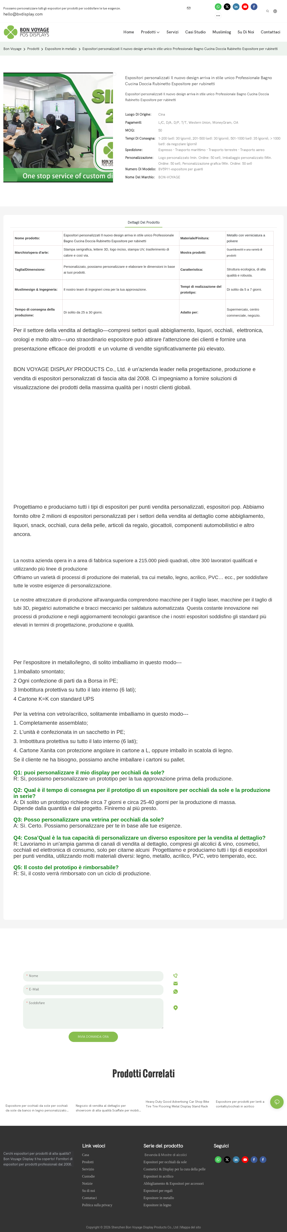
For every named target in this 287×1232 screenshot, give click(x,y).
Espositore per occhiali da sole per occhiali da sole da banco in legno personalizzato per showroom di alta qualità (37, 1108)
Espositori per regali (158, 1191)
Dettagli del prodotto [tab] (144, 222)
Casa (86, 1155)
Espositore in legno (157, 1205)
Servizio (88, 1169)
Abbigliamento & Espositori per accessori (174, 1183)
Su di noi (89, 1191)
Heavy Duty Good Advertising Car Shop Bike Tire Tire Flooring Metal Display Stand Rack (177, 1104)
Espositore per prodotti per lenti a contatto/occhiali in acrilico (240, 1104)
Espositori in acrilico (158, 1176)
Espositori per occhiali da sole (165, 1162)
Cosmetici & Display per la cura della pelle (175, 1169)
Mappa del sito (190, 1227)
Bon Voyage (12, 49)
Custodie (89, 1176)
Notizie (87, 1183)
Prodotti (33, 49)
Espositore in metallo (61, 49)
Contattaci (89, 1198)
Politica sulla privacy (97, 1205)
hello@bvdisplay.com (200, 983)
